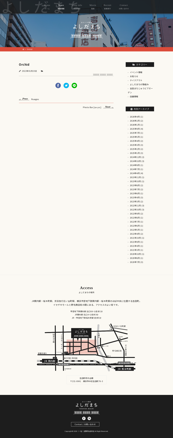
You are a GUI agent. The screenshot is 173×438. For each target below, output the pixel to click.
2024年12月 (135, 157)
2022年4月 (135, 233)
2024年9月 (135, 165)
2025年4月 (135, 140)
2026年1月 (135, 124)
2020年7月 (135, 262)
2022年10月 (135, 209)
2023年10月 (135, 181)
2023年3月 (135, 201)
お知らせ (134, 76)
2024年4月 (135, 173)
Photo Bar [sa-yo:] (98, 107)
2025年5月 (135, 136)
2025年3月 (135, 144)
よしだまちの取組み (139, 84)
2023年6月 (135, 193)
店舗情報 (134, 96)
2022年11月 (135, 205)
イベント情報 (136, 72)
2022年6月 (135, 225)
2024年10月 (135, 161)
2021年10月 (135, 237)
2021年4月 (135, 245)
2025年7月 (135, 132)
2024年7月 (135, 169)
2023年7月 (135, 189)
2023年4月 (135, 197)
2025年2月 (135, 149)
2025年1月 (135, 153)
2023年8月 (135, 185)
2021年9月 (135, 241)
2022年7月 (135, 221)
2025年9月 (135, 128)
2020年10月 (135, 254)
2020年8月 (135, 258)
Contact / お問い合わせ (85, 424)
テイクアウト (136, 80)
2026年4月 (135, 116)
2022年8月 (135, 217)
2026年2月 (135, 120)
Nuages (29, 99)
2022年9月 (135, 213)
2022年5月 (135, 229)
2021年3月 (135, 249)
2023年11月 (135, 177)
